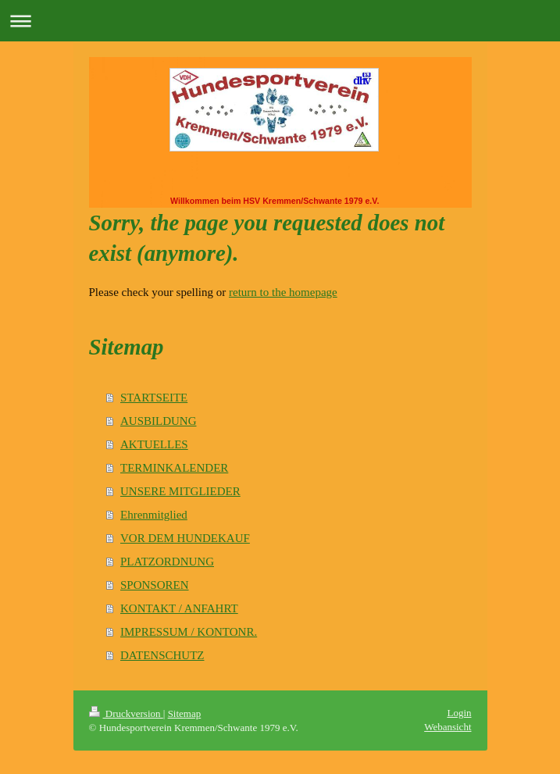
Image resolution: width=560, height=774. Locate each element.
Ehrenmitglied (153, 514)
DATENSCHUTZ (162, 655)
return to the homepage (283, 292)
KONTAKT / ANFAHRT (179, 608)
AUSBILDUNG (158, 421)
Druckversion (126, 713)
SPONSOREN (154, 585)
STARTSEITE (153, 397)
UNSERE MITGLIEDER (180, 491)
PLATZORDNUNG (167, 561)
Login (459, 713)
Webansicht (447, 727)
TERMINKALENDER (174, 468)
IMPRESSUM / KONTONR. (188, 632)
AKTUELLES (154, 444)
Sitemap (185, 713)
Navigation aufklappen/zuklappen (280, 20)
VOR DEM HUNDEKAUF (185, 538)
